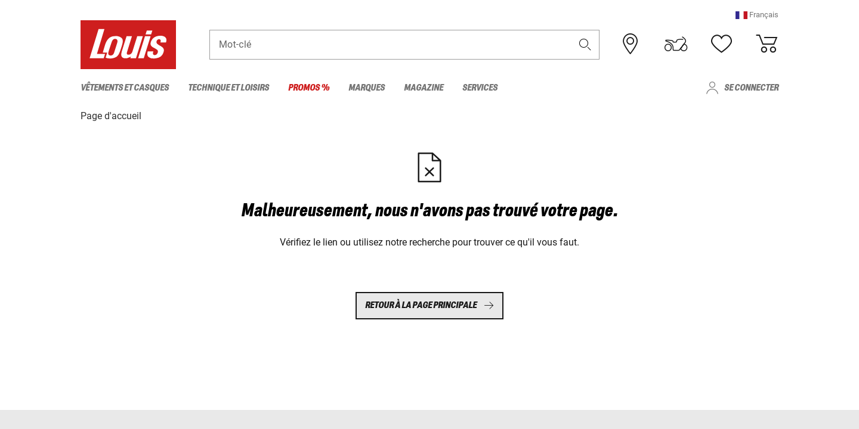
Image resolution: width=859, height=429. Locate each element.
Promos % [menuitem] (308, 88)
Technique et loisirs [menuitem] (228, 88)
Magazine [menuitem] (423, 88)
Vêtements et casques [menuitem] (125, 88)
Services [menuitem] (480, 88)
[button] (757, 14)
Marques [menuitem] (366, 88)
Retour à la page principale (429, 305)
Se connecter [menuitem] (751, 88)
